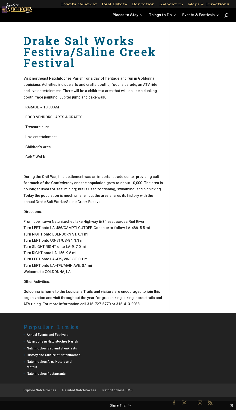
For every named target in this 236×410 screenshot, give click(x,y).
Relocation (171, 4)
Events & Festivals (198, 15)
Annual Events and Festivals (47, 335)
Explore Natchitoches (40, 390)
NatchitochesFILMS (117, 390)
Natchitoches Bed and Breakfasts (52, 348)
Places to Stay (126, 15)
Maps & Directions (208, 4)
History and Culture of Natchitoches (53, 355)
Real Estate (114, 4)
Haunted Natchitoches (79, 390)
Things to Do (160, 15)
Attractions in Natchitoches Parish (52, 341)
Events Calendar (79, 4)
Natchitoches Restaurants (46, 373)
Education (143, 4)
